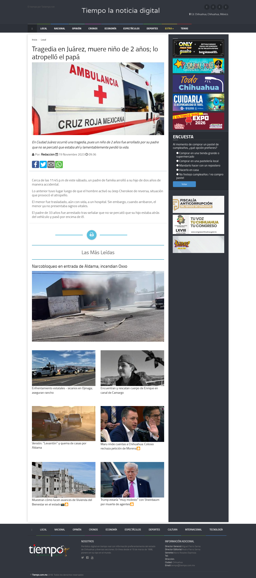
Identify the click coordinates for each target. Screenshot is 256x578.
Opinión (76, 28)
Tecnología (216, 529)
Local (43, 28)
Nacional (59, 28)
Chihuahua (174, 562)
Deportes (152, 28)
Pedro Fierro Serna (182, 549)
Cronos (93, 28)
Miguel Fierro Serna (183, 546)
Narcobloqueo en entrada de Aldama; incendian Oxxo (79, 266)
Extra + (169, 28)
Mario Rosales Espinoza (180, 552)
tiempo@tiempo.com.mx (180, 565)
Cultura (172, 529)
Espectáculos (131, 28)
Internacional (193, 529)
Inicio (34, 39)
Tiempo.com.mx (40, 574)
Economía (110, 28)
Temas (184, 28)
